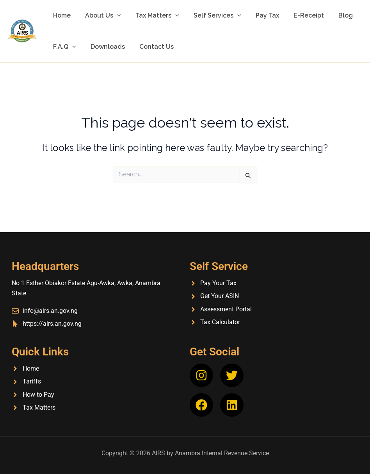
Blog (332, 15)
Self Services (210, 15)
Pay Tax (258, 15)
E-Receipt (297, 15)
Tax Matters (152, 15)
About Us (100, 15)
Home (60, 15)
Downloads (104, 46)
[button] (114, 15)
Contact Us (151, 46)
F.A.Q (63, 46)
